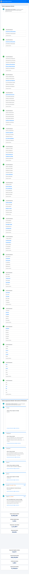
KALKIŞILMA (8, 260)
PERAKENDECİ (8, 242)
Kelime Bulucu (10, 572)
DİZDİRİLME (8, 258)
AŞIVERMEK (8, 282)
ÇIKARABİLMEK (8, 228)
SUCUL (7, 350)
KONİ (7, 368)
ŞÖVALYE (7, 312)
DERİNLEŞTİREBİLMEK (10, 120)
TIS (6, 386)
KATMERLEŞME (8, 240)
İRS (6, 388)
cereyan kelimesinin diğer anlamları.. (13, 428)
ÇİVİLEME (7, 296)
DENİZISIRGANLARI (9, 154)
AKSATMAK (8, 292)
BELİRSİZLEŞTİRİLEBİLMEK (11, 31)
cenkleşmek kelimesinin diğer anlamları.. (14, 443)
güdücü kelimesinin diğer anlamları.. (13, 479)
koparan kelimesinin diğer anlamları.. (13, 468)
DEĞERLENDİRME (9, 202)
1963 (25, 485)
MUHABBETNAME (9, 224)
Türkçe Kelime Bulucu (17, 572)
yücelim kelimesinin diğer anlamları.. (13, 491)
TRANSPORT (8, 278)
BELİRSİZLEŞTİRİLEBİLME (10, 41)
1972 (25, 496)
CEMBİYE (7, 314)
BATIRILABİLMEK (9, 186)
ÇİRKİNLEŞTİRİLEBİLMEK (10, 64)
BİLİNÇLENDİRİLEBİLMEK (10, 66)
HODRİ (7, 354)
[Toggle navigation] (27, 2)
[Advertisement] (14, 21)
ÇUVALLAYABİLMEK (9, 174)
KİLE (6, 364)
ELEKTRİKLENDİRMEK (10, 138)
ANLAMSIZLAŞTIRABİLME (10, 80)
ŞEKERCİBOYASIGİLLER (10, 94)
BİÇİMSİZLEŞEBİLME (9, 132)
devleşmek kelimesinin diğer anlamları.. (13, 457)
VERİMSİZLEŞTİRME (9, 156)
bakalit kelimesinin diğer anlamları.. (13, 505)
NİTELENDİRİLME (9, 188)
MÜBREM (7, 328)
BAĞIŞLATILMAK (9, 208)
